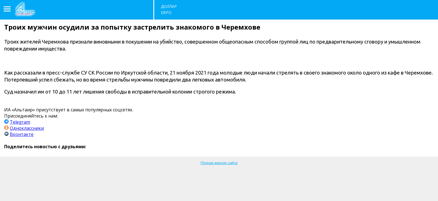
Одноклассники (27, 128)
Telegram (20, 122)
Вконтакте (22, 134)
